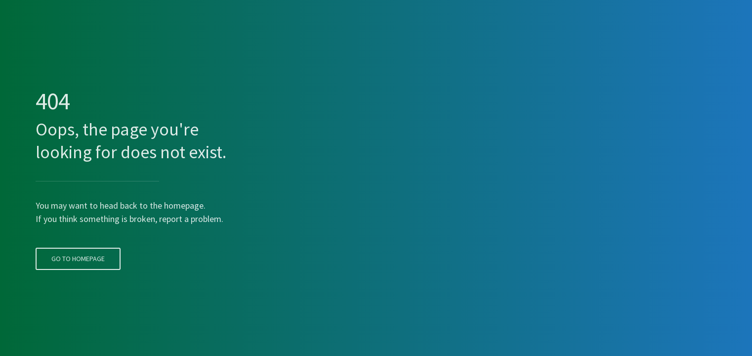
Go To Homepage (77, 240)
